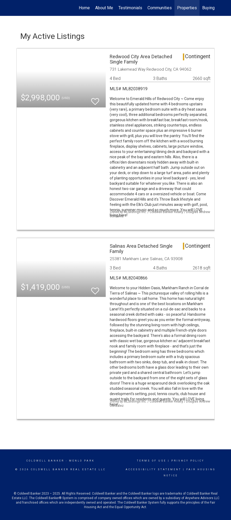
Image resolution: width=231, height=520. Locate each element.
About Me (104, 7)
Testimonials (130, 7)
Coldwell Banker (45, 460)
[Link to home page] (19, 8)
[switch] (95, 99)
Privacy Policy (187, 460)
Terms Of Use (151, 460)
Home (84, 7)
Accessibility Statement (153, 469)
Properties (187, 7)
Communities (159, 7)
